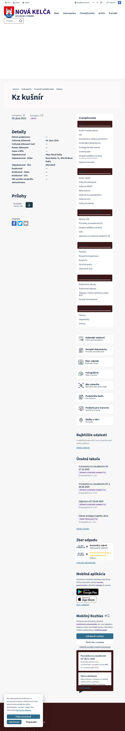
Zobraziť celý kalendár (86, 509)
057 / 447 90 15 (107, 720)
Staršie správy (84, 634)
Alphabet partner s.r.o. (35, 669)
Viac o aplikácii (82, 551)
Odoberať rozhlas (95, 583)
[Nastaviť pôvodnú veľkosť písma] (97, 2)
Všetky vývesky (82, 476)
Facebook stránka (108, 725)
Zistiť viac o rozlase (95, 589)
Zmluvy (33, 65)
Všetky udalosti (83, 394)
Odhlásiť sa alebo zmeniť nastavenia (94, 594)
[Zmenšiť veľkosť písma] (93, 2)
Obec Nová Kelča (25, 671)
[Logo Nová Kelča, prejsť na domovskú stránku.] (27, 13)
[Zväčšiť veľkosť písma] (101, 2)
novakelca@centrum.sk (111, 723)
